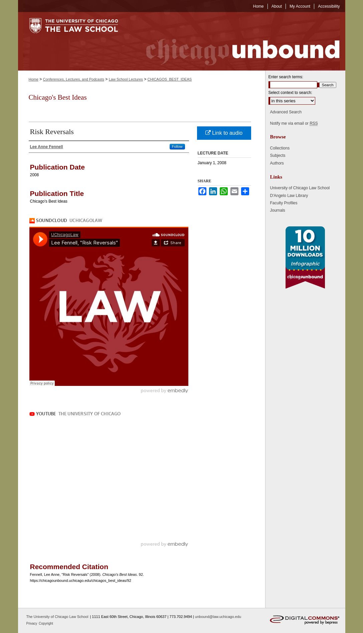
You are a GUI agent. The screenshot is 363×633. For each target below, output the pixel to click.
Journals (277, 210)
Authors (277, 163)
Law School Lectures (126, 79)
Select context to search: (290, 92)
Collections (280, 148)
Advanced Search (286, 112)
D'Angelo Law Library (289, 195)
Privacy (32, 623)
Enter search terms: (286, 77)
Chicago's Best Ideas (58, 97)
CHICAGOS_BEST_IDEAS (169, 79)
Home (33, 79)
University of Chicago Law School (300, 188)
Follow (177, 146)
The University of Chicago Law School (57, 617)
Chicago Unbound (236, 41)
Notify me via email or (294, 123)
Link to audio (223, 133)
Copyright (46, 623)
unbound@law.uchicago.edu (218, 617)
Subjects (278, 155)
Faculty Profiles (284, 203)
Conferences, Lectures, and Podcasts (73, 79)
